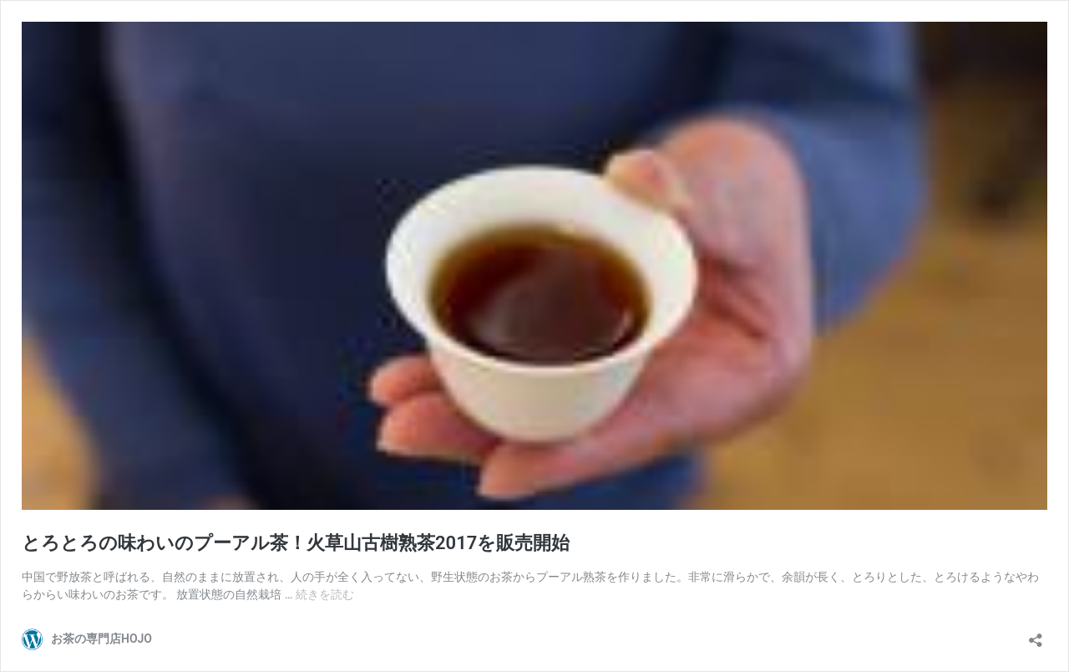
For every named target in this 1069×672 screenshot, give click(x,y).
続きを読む (325, 594)
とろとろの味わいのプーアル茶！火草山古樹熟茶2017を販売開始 (296, 542)
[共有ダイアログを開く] (1035, 635)
